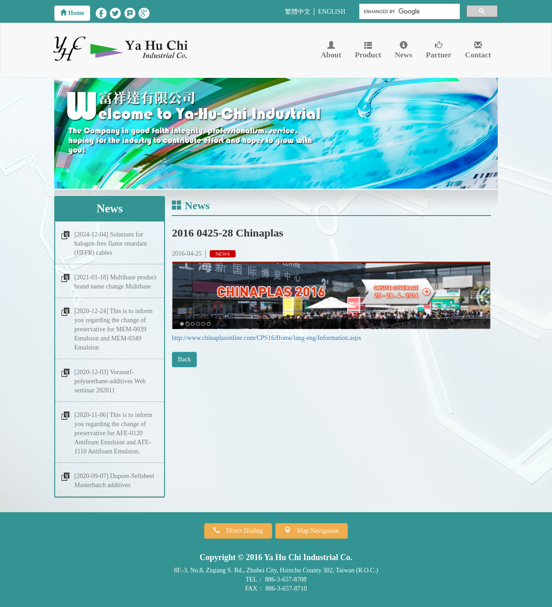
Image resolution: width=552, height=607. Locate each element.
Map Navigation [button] (314, 530)
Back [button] (184, 359)
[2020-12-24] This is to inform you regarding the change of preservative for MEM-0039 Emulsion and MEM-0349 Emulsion (113, 329)
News (403, 50)
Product (368, 50)
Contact (478, 50)
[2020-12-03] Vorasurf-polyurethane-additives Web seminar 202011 (110, 381)
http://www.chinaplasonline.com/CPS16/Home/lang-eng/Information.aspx (266, 337)
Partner (438, 50)
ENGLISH (332, 11)
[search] (409, 11)
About (331, 50)
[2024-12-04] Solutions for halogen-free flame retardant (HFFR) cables (110, 243)
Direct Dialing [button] (241, 530)
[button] (72, 13)
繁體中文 (297, 11)
